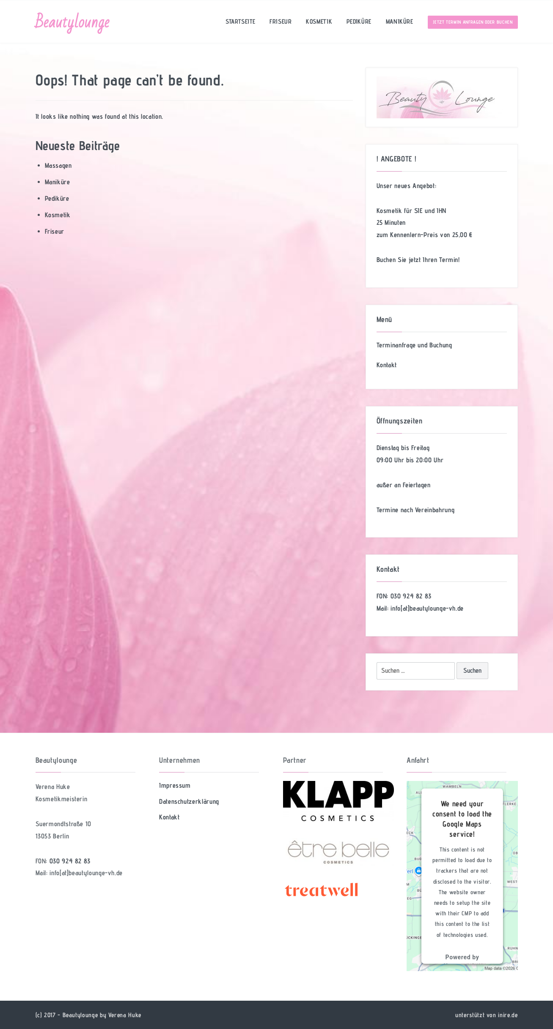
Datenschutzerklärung (189, 801)
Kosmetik (319, 21)
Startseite (240, 21)
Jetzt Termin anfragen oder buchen (472, 22)
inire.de (507, 1014)
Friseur (281, 21)
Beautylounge (73, 22)
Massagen (58, 165)
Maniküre (399, 21)
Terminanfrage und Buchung (414, 345)
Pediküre (359, 21)
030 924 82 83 (411, 596)
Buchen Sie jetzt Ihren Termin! (418, 260)
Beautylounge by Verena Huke (102, 1014)
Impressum (175, 785)
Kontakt (387, 365)
